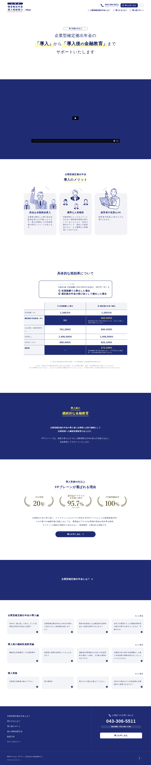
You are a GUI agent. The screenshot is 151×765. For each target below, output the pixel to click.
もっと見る (139, 616)
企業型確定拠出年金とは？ (99, 10)
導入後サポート (137, 10)
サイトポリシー (14, 742)
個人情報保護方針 (15, 731)
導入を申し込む (129, 5)
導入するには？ (120, 10)
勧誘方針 (11, 737)
